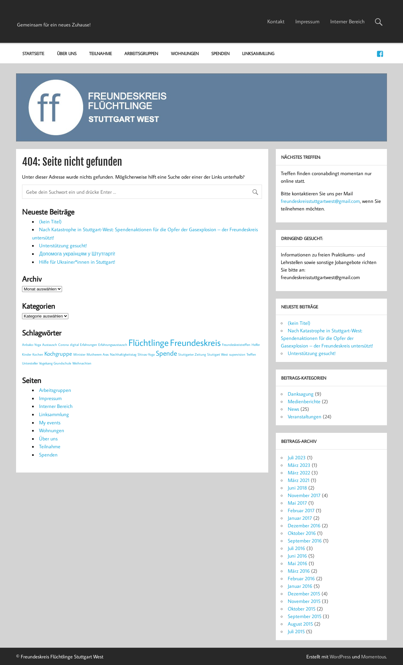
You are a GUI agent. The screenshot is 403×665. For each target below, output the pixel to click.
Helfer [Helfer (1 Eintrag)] (256, 344)
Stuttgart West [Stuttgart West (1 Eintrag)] (217, 354)
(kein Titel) (50, 221)
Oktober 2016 (302, 533)
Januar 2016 (300, 586)
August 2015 (300, 624)
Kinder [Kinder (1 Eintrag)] (26, 354)
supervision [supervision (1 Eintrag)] (237, 354)
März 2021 (298, 480)
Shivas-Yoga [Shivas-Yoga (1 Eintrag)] (146, 354)
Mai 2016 (297, 563)
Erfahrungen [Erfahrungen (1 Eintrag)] (88, 344)
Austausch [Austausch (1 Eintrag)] (49, 344)
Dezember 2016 (304, 525)
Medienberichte (304, 401)
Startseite (33, 53)
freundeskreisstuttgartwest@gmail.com (320, 201)
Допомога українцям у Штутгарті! (77, 253)
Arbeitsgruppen (141, 53)
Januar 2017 (300, 518)
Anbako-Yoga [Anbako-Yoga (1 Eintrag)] (31, 344)
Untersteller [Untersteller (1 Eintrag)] (30, 363)
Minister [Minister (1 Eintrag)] (79, 354)
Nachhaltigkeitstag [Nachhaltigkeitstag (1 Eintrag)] (123, 354)
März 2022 (299, 472)
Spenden (220, 53)
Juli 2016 (296, 548)
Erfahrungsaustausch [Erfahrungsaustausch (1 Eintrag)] (112, 344)
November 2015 (304, 601)
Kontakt (276, 21)
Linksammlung (258, 53)
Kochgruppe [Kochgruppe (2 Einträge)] (58, 353)
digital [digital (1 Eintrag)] (74, 344)
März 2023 (299, 465)
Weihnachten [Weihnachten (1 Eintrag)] (81, 363)
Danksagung (301, 394)
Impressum (307, 21)
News (293, 409)
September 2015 (304, 616)
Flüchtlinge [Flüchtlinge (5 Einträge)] (148, 342)
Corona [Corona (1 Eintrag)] (63, 344)
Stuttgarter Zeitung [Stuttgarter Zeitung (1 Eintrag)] (192, 354)
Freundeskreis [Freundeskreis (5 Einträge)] (195, 342)
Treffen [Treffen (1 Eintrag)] (251, 354)
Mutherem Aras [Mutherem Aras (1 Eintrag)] (98, 354)
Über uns (67, 53)
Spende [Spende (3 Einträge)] (166, 353)
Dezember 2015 (304, 593)
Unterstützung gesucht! (63, 245)
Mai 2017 (297, 503)
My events (49, 422)
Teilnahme (100, 53)
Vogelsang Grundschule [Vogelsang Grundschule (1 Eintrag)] (55, 363)
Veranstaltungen (304, 416)
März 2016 (299, 571)
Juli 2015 (296, 631)
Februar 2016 (301, 578)
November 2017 (304, 495)
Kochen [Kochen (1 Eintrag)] (37, 354)
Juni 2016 (297, 556)
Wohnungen (185, 53)
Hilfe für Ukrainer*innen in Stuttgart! (77, 262)
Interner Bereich (347, 21)
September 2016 (305, 540)
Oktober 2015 (301, 608)
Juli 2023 (297, 457)
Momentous (373, 656)
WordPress (340, 656)
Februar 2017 (301, 510)
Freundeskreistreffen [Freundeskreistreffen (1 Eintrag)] (236, 344)
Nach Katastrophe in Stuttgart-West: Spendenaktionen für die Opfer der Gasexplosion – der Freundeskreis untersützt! (327, 338)
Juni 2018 (297, 487)
